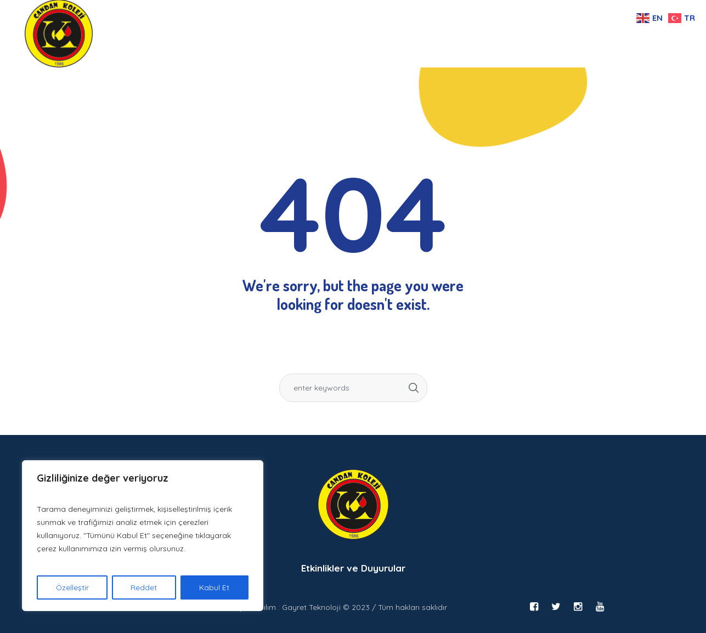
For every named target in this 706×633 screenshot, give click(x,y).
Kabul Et (215, 587)
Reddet (144, 587)
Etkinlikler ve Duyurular (353, 568)
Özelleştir (72, 587)
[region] (142, 536)
